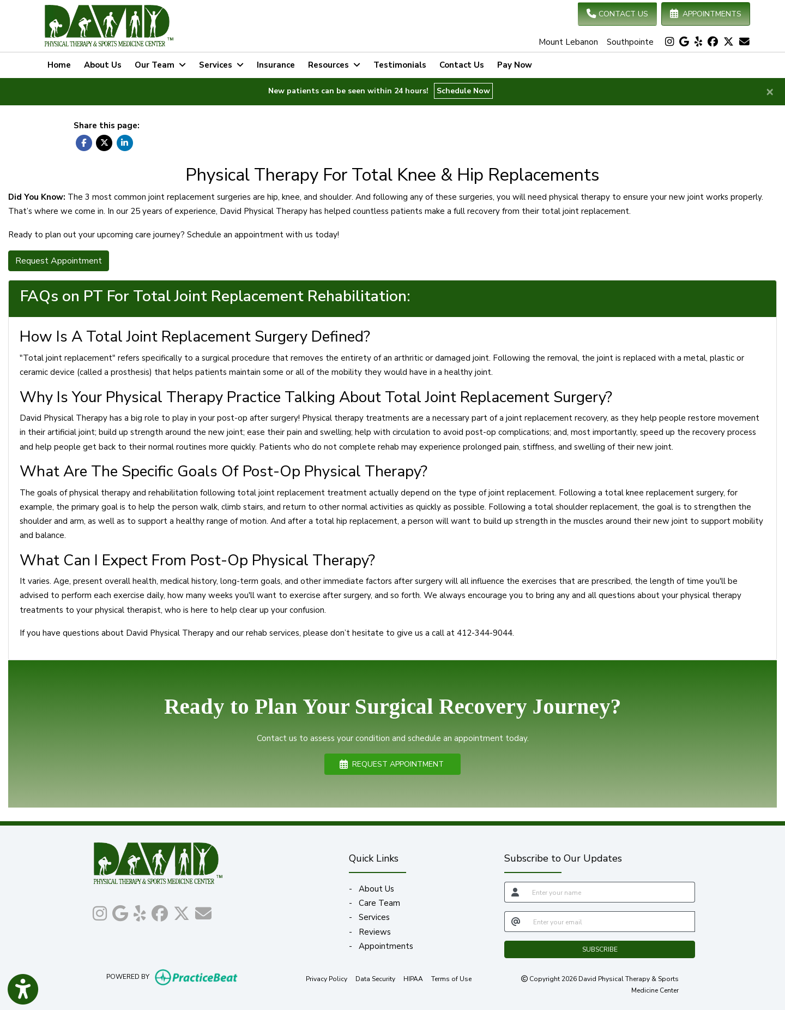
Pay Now (518, 63)
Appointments (386, 946)
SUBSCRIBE (600, 949)
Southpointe (630, 42)
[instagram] (669, 42)
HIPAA (413, 978)
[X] (728, 42)
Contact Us (461, 64)
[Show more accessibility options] (22, 989)
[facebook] (713, 42)
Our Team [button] (160, 64)
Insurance (276, 64)
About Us (103, 64)
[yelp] (698, 42)
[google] (684, 42)
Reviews (375, 932)
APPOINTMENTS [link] (705, 14)
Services (374, 917)
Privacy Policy (326, 978)
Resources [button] (334, 64)
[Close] (769, 91)
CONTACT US (617, 14)
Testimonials (399, 64)
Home (59, 64)
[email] (611, 921)
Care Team (379, 903)
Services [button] (221, 64)
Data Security (375, 978)
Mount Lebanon (568, 42)
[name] (610, 892)
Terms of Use (451, 978)
